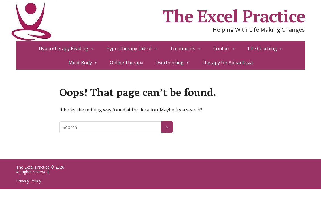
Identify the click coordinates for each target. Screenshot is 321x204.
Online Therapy (126, 63)
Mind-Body (80, 63)
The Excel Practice (33, 167)
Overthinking (170, 63)
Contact (221, 48)
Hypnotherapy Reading (63, 48)
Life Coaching (262, 48)
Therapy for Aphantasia (227, 63)
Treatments (182, 48)
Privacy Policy (28, 181)
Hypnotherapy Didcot (129, 48)
